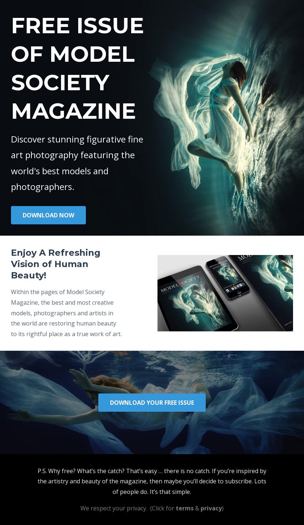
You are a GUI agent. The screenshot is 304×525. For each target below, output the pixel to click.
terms (185, 508)
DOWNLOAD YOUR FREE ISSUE (152, 403)
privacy (211, 508)
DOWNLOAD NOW (48, 215)
